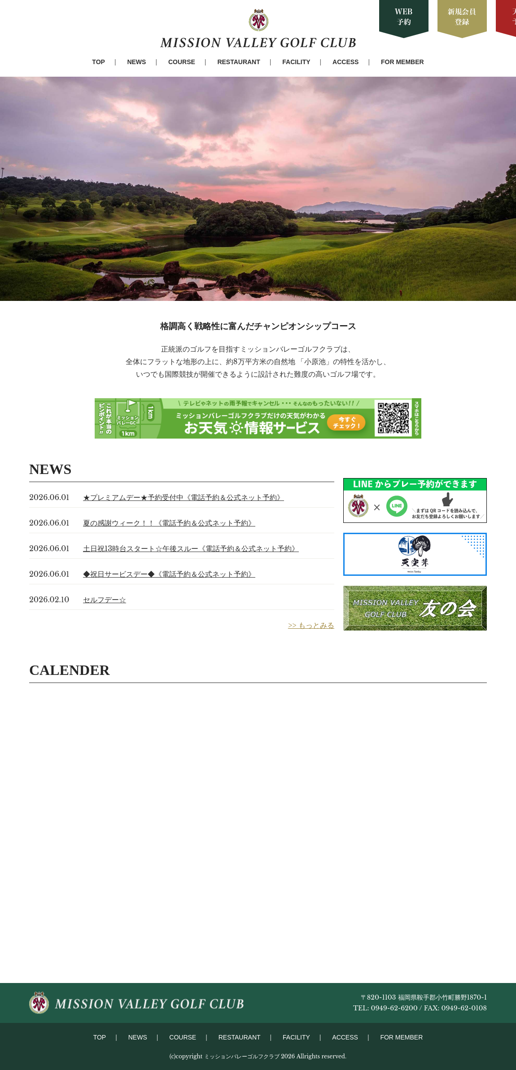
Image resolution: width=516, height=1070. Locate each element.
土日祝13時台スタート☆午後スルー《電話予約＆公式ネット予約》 (191, 548)
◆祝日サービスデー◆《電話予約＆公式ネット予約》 (169, 574)
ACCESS (345, 61)
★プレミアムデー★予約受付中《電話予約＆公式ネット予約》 (183, 497)
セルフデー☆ (104, 599)
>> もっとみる (311, 625)
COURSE (181, 61)
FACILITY (296, 61)
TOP (98, 61)
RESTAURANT (238, 61)
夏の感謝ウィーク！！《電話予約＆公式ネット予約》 (169, 522)
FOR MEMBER (402, 61)
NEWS (136, 61)
